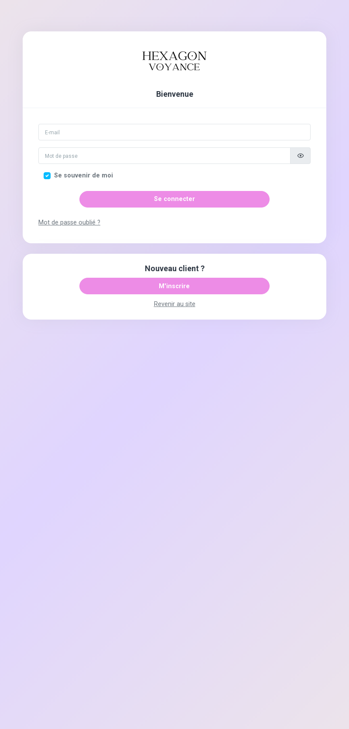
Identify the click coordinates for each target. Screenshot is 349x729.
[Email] (174, 132)
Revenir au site (174, 304)
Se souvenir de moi (83, 175)
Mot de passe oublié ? (69, 222)
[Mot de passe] (164, 155)
